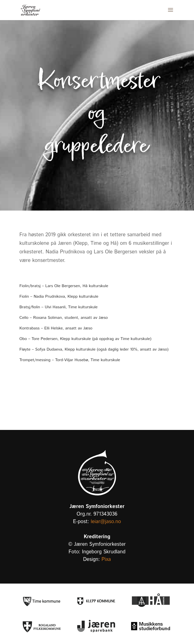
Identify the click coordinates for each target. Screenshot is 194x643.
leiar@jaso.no (106, 521)
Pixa (106, 559)
